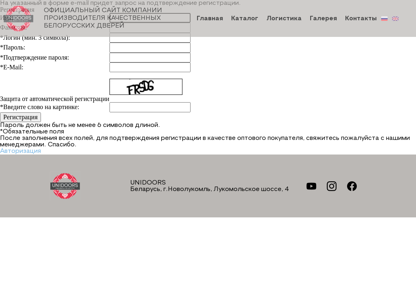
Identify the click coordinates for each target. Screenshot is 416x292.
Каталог (244, 18)
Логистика (284, 18)
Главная (210, 18)
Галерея (323, 18)
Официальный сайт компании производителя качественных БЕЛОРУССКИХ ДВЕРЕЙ (82, 18)
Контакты (361, 18)
